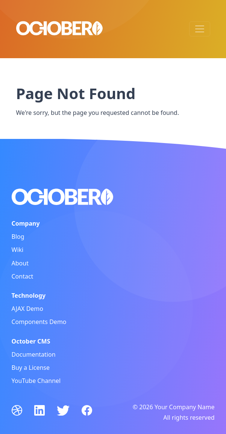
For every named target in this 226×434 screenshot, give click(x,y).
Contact (22, 276)
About (20, 263)
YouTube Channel (36, 381)
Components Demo (39, 322)
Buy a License (31, 367)
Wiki (18, 250)
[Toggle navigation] (199, 28)
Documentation (34, 354)
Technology (29, 295)
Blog (18, 236)
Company (26, 223)
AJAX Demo (28, 308)
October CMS (31, 341)
